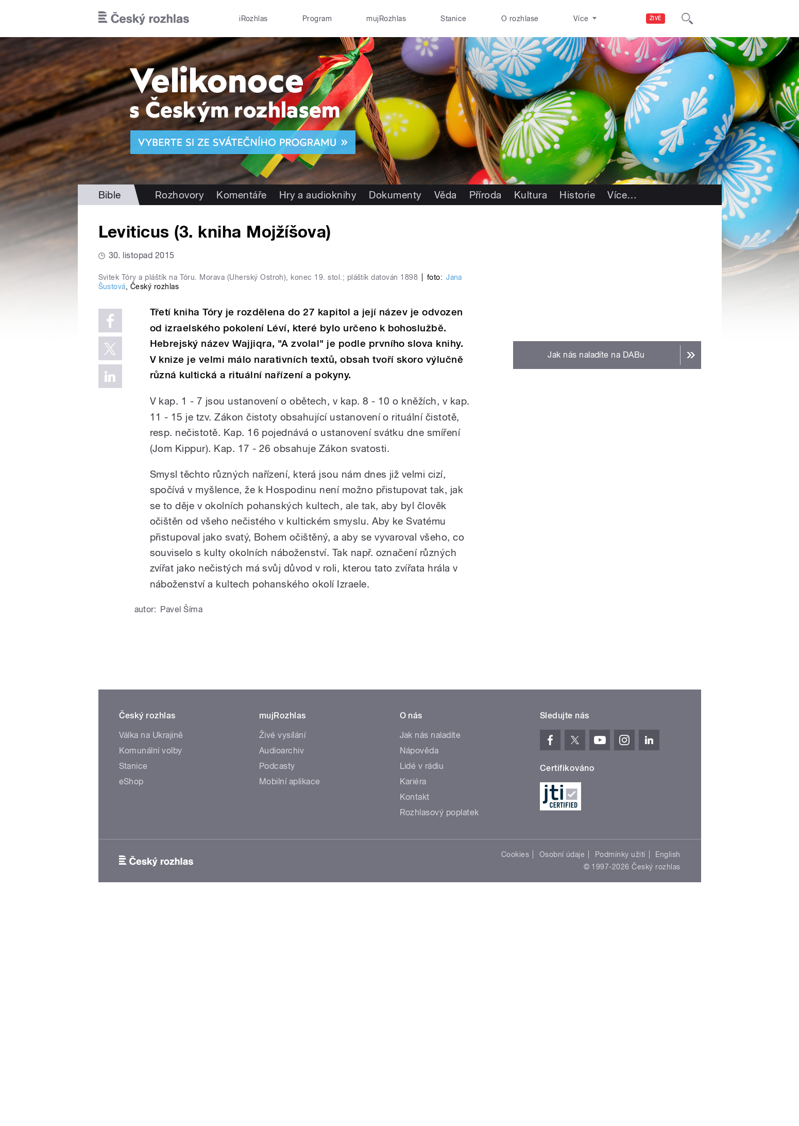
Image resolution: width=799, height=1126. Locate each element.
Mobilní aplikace (289, 1000)
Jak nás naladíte (430, 954)
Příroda (485, 194)
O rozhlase (520, 18)
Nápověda (419, 969)
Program (317, 18)
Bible (109, 194)
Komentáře (241, 194)
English (667, 1073)
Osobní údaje (562, 1073)
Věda (445, 194)
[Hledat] (687, 18)
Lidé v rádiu (422, 985)
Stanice (453, 18)
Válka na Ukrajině (151, 954)
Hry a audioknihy (318, 194)
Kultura (530, 194)
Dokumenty (395, 194)
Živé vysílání (282, 954)
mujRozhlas (386, 18)
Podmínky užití (620, 1073)
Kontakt (415, 1016)
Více (622, 194)
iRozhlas (253, 18)
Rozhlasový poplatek (439, 1031)
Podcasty (277, 985)
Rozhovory (179, 194)
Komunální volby (150, 969)
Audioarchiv (281, 969)
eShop (131, 1000)
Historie (577, 194)
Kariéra (413, 1000)
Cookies (515, 1073)
